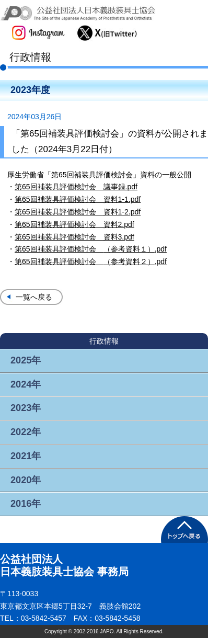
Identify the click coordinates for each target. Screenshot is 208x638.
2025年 (25, 360)
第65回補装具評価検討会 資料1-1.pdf (78, 199)
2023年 (25, 408)
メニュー (191, 17)
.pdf (161, 249)
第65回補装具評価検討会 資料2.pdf (74, 224)
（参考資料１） (129, 249)
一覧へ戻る (34, 297)
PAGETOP (184, 529)
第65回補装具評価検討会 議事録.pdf (76, 187)
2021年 (25, 456)
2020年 (25, 480)
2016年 (25, 503)
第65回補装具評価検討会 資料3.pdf (74, 237)
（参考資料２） (129, 261)
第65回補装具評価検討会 (59, 249)
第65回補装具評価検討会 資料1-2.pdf (78, 212)
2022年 (25, 432)
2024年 (25, 384)
